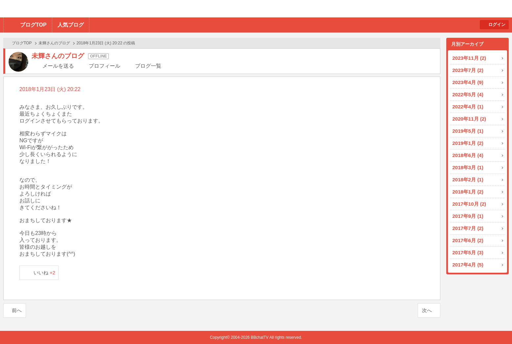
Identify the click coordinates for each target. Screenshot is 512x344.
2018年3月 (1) (468, 167)
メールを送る (58, 66)
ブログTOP (33, 25)
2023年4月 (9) (468, 82)
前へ (17, 310)
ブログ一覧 (148, 66)
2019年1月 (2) (468, 143)
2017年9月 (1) (468, 216)
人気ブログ (71, 25)
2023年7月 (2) (468, 70)
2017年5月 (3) (468, 252)
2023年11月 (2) (469, 58)
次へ (427, 310)
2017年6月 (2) (468, 240)
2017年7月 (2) (468, 228)
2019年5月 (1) (468, 131)
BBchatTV (94, 8)
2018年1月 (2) (468, 192)
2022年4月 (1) (468, 106)
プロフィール (104, 66)
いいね (45, 272)
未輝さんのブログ (54, 43)
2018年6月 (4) (468, 155)
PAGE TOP (494, 326)
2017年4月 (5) (468, 264)
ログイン (496, 24)
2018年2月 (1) (468, 179)
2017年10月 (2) (469, 204)
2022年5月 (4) (468, 94)
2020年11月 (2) (469, 119)
